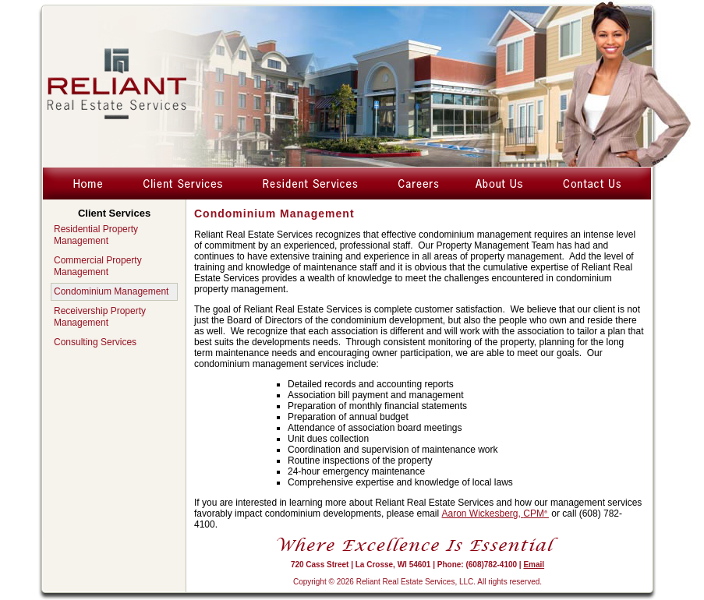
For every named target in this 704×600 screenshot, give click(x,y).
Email (533, 564)
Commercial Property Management (98, 266)
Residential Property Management (96, 235)
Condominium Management (111, 291)
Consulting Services (95, 342)
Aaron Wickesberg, (495, 513)
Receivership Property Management (100, 316)
